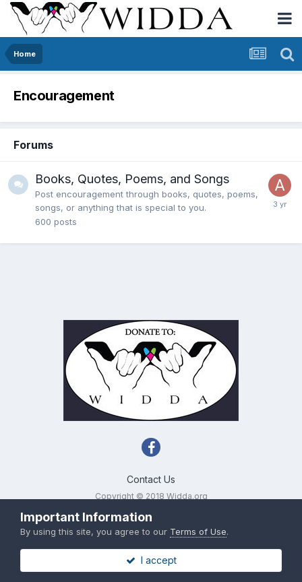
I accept (151, 560)
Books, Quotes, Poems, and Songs (132, 179)
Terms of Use (198, 531)
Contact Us (151, 479)
